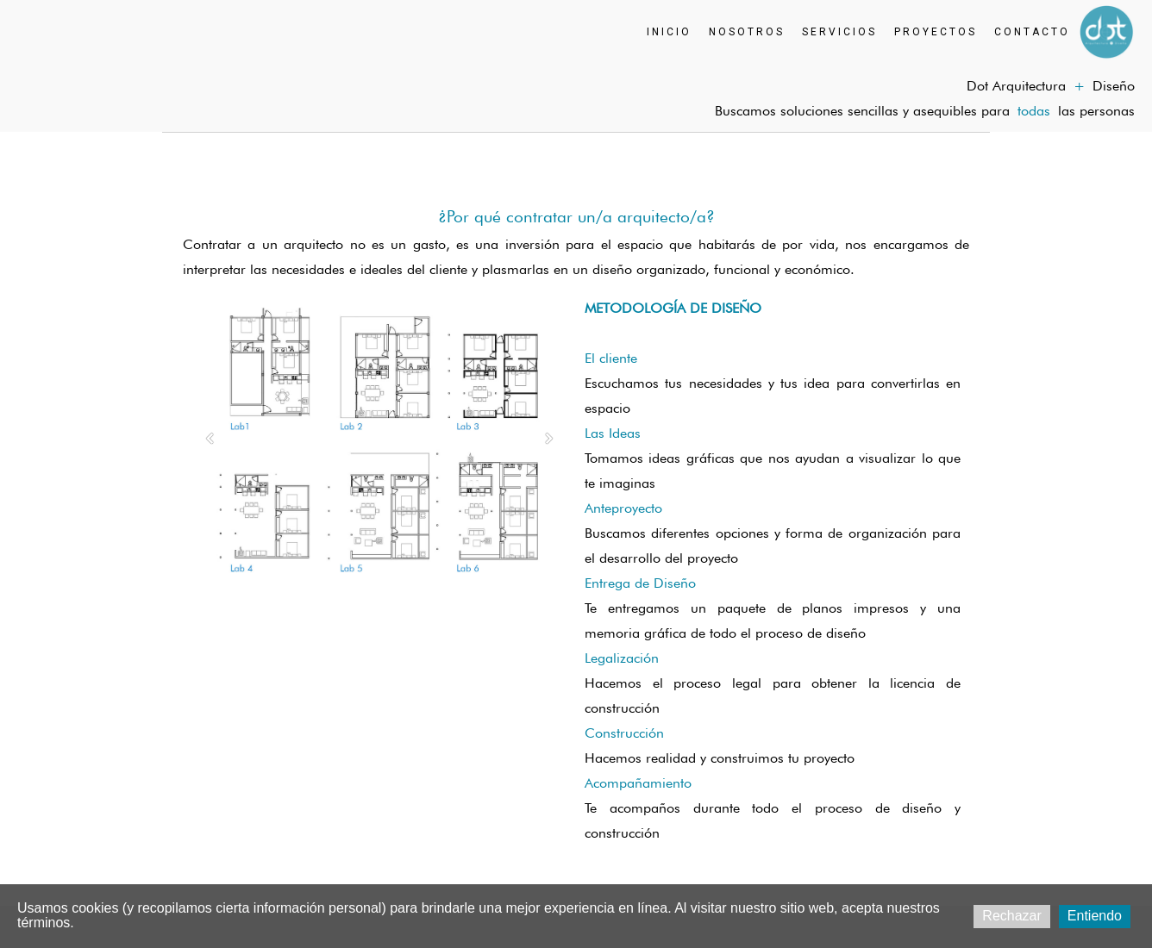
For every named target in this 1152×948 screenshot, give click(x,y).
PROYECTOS (935, 32)
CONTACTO (1032, 32)
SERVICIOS (839, 32)
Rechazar (1011, 915)
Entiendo (1094, 915)
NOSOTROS (747, 32)
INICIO (669, 32)
